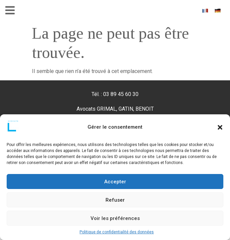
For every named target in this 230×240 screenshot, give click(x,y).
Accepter (115, 182)
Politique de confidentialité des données (117, 232)
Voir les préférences (115, 218)
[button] (220, 127)
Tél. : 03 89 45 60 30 (115, 94)
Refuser (115, 200)
